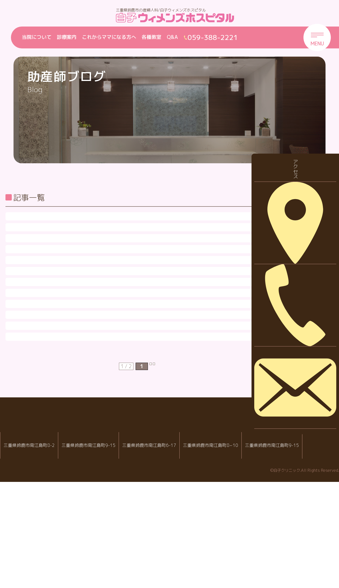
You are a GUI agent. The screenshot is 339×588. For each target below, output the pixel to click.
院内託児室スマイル (300, 543)
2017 (291, 365)
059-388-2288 (31, 560)
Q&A (172, 37)
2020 (291, 314)
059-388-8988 (167, 560)
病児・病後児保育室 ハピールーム (232, 543)
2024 (291, 246)
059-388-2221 (98, 560)
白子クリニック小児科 (165, 543)
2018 (291, 348)
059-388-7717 (234, 560)
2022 (291, 280)
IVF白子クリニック (29, 543)
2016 (291, 382)
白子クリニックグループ (169, 526)
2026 (291, 211)
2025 (291, 229)
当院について (36, 37)
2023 (291, 263)
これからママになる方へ (109, 37)
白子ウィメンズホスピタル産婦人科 (96, 543)
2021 (291, 297)
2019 (291, 331)
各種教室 (151, 37)
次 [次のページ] (159, 472)
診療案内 (67, 37)
